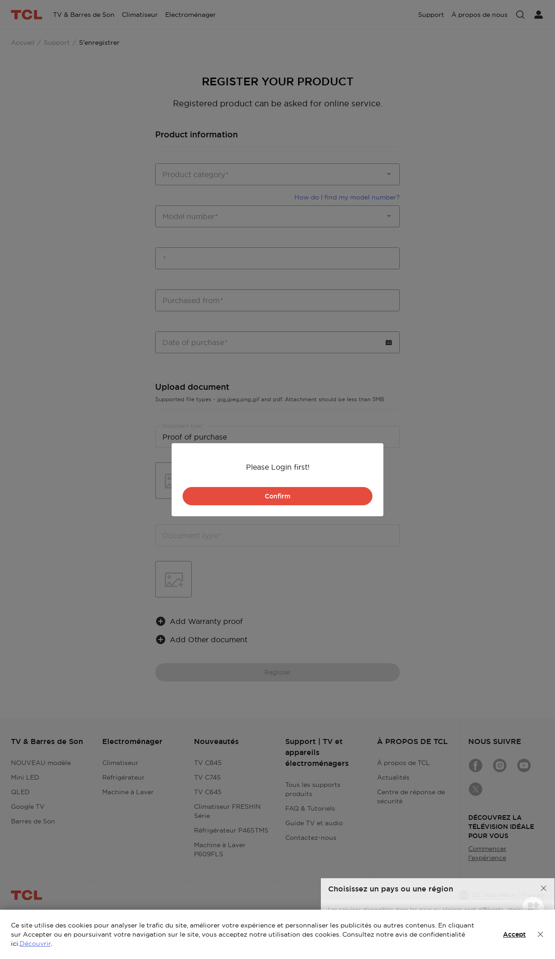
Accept (514, 934)
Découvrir (35, 943)
